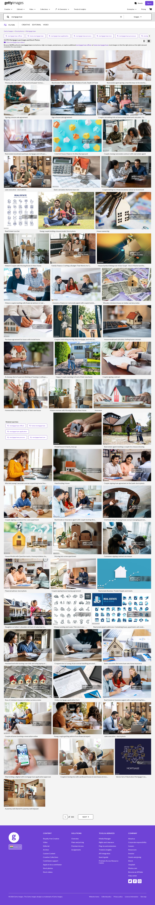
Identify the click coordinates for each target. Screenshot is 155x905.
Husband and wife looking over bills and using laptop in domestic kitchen (31, 663)
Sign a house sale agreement (62, 117)
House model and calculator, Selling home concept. (122, 339)
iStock (130, 861)
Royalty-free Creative (51, 839)
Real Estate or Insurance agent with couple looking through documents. (80, 520)
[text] (65, 17)
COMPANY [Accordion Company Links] (132, 833)
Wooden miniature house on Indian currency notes (121, 303)
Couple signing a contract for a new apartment (22, 520)
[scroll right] (149, 36)
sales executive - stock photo (15, 190)
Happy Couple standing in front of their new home (74, 377)
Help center (132, 876)
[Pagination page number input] (64, 817)
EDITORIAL (37, 25)
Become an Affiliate (135, 872)
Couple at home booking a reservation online (21, 736)
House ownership (103, 231)
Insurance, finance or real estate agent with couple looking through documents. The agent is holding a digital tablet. (94, 303)
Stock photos (48, 868)
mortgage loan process (82, 36)
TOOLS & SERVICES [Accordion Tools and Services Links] (107, 833)
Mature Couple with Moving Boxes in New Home (23, 266)
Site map (143, 897)
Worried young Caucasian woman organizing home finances (27, 483)
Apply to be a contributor (52, 865)
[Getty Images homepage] (14, 3)
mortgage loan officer (14, 36)
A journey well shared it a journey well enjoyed (21, 809)
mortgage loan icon (104, 36)
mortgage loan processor (126, 36)
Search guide (103, 857)
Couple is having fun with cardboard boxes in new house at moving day (86, 777)
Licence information (131, 897)
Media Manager (105, 839)
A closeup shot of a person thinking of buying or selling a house (28, 377)
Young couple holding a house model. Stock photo (58, 231)
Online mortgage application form (67, 700)
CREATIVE (26, 25)
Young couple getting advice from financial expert (72, 736)
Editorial (46, 846)
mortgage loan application (58, 36)
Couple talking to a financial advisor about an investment (123, 190)
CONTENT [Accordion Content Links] (47, 833)
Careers (131, 846)
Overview (75, 839)
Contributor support (50, 861)
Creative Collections (50, 857)
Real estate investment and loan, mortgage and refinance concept (29, 154)
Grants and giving (134, 857)
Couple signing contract (111, 377)
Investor (131, 853)
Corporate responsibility (137, 842)
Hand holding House (62, 483)
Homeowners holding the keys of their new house (23, 410)
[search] (9, 17)
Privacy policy (117, 897)
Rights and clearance (106, 842)
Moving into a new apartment (65, 556)
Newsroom (132, 850)
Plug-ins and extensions (107, 846)
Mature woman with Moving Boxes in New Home (68, 410)
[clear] (122, 17)
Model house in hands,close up (65, 447)
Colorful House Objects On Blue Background (71, 154)
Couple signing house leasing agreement (66, 591)
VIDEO (46, 25)
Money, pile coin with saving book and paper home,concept (26, 83)
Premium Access (77, 846)
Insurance (98, 410)
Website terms (93, 897)
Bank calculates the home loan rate (66, 190)
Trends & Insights (105, 850)
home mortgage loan (36, 36)
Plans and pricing (77, 842)
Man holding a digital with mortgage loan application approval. (28, 777)
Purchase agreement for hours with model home (22, 339)
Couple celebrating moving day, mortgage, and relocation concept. (78, 339)
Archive (46, 850)
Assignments (76, 850)
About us (131, 839)
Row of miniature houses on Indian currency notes (23, 700)
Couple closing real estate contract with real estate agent (125, 154)
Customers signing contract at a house (118, 556)
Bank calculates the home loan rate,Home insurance (123, 663)
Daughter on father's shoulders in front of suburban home (26, 627)
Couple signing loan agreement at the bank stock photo (124, 483)
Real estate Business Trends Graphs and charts (115, 591)
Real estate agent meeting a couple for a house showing (124, 447)
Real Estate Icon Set (12, 231)
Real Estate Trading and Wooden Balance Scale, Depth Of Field (75, 83)
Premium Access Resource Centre (108, 862)
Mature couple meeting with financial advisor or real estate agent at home (32, 303)
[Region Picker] (15, 847)
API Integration (104, 853)
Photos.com (132, 868)
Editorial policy (106, 897)
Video (45, 842)
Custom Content (49, 853)
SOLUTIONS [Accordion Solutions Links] (76, 833)
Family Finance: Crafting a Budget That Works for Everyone (73, 266)
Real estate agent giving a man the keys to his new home (127, 83)
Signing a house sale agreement (16, 117)
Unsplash (131, 865)
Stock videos (48, 872)
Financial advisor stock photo (16, 591)
